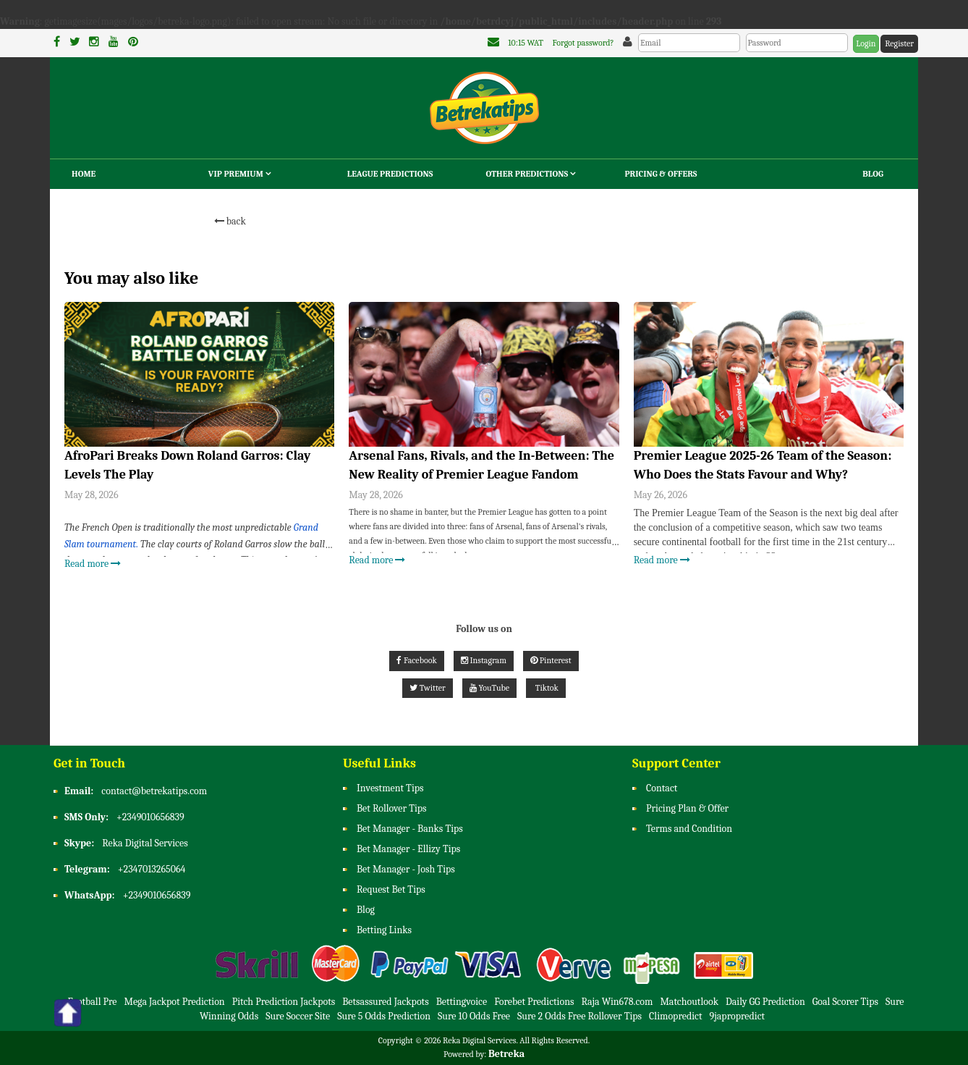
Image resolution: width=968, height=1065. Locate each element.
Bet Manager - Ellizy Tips (408, 849)
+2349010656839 (150, 817)
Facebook (416, 660)
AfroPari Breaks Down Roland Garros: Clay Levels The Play (187, 465)
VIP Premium (239, 174)
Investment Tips (390, 788)
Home (83, 174)
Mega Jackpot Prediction (174, 1001)
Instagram (483, 660)
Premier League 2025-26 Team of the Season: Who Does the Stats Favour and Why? (763, 465)
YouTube (489, 688)
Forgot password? (583, 43)
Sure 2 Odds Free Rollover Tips (579, 1016)
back (230, 221)
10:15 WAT (525, 43)
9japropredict (737, 1016)
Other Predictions (531, 174)
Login (865, 43)
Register (899, 43)
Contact (661, 788)
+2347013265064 (152, 869)
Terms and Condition (689, 828)
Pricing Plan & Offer (687, 808)
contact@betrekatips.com (154, 791)
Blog (872, 174)
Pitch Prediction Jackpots (284, 1001)
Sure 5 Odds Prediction (383, 1016)
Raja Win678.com (617, 1001)
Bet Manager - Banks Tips (410, 828)
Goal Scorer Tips (845, 1001)
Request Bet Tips (391, 889)
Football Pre (92, 1001)
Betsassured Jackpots (385, 1001)
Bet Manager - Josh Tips (406, 869)
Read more (92, 563)
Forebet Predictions (534, 1001)
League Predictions (390, 174)
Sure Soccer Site (298, 1016)
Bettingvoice (461, 1001)
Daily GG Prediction (765, 1001)
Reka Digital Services (144, 843)
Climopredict (675, 1016)
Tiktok (546, 688)
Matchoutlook (689, 1001)
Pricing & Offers (660, 174)
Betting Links (384, 930)
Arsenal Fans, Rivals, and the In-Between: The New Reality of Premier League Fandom (481, 465)
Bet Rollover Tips (392, 808)
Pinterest (551, 660)
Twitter (427, 688)
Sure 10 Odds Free (474, 1016)
